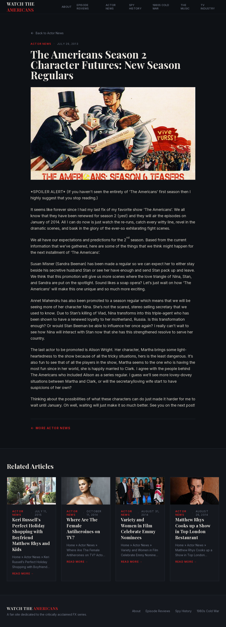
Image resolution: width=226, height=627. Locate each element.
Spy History (135, 6)
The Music (185, 6)
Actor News (111, 6)
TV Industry (208, 6)
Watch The (21, 7)
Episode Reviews (83, 6)
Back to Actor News (47, 33)
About (67, 6)
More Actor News (50, 428)
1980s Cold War (161, 6)
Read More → (23, 573)
